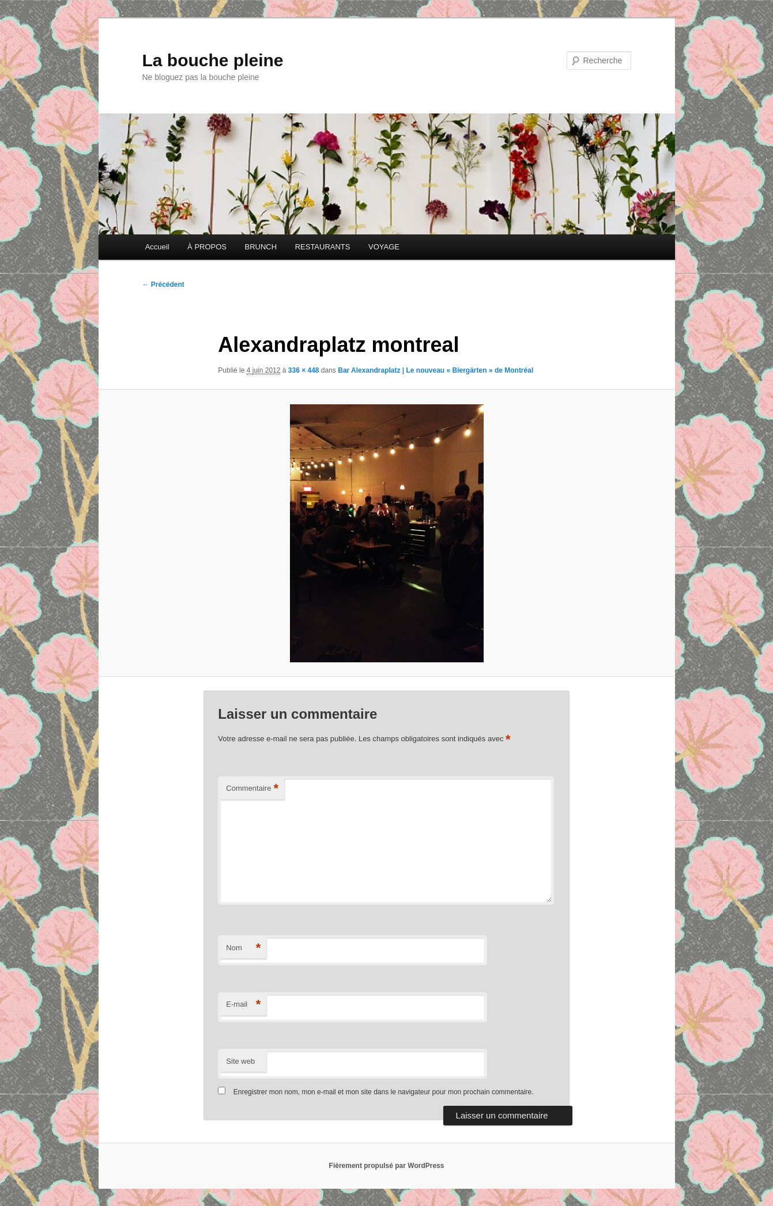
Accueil (157, 246)
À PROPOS (207, 246)
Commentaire (252, 788)
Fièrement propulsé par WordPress (386, 1166)
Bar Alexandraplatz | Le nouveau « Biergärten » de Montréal (435, 370)
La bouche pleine (213, 60)
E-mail (243, 1004)
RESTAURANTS (322, 246)
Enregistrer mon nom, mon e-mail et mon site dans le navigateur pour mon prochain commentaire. (383, 1092)
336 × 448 (303, 370)
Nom (243, 948)
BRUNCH (261, 246)
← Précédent (163, 284)
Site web (240, 1061)
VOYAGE (383, 246)
